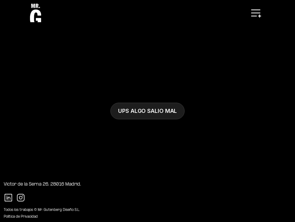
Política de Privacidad (21, 217)
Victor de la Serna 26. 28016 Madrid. (42, 184)
